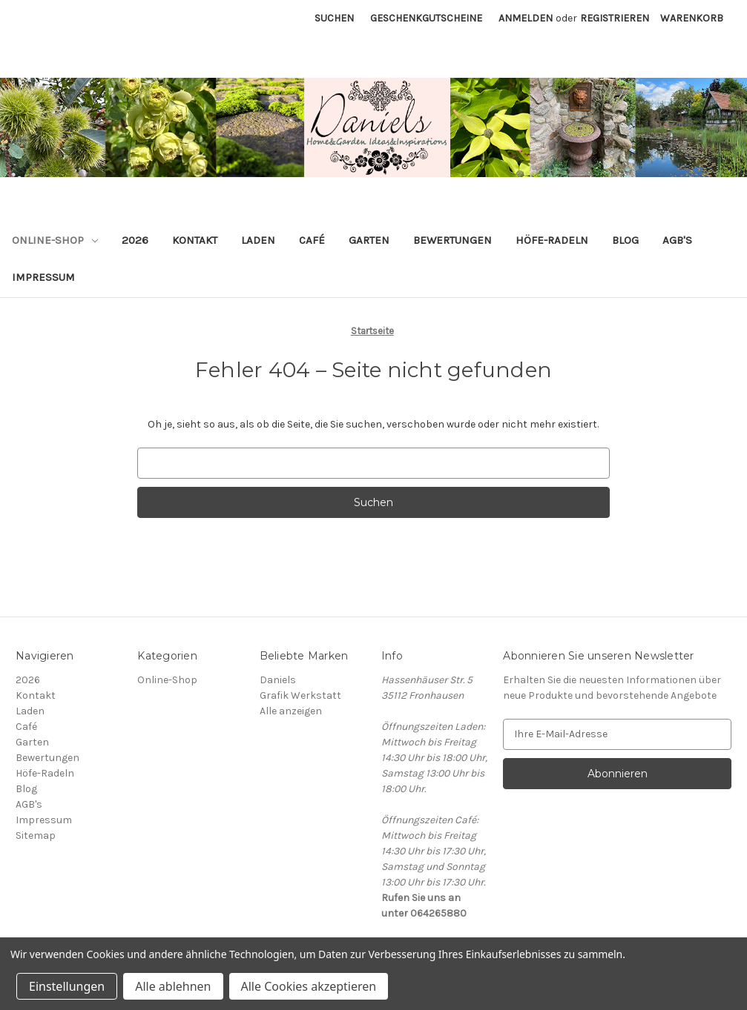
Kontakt (194, 240)
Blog (625, 240)
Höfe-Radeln (552, 240)
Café (312, 240)
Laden (258, 240)
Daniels (278, 680)
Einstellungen (67, 986)
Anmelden (525, 18)
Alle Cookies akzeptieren (309, 986)
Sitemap (36, 835)
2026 (135, 240)
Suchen (334, 18)
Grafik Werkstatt (300, 695)
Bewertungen (452, 240)
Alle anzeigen (291, 711)
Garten (369, 240)
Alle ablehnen (173, 986)
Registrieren (614, 18)
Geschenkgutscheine (426, 18)
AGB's (677, 240)
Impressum (43, 277)
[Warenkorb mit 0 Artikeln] (691, 18)
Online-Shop (55, 240)
